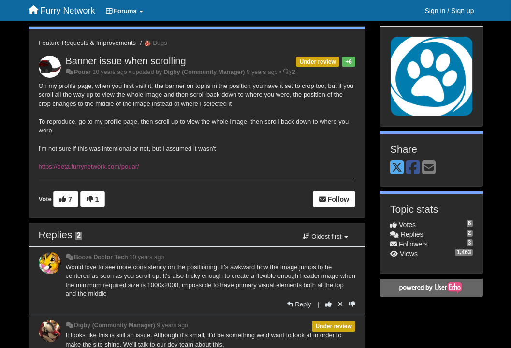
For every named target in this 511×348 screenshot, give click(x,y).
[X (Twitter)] (397, 168)
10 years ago (147, 257)
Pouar (82, 72)
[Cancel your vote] (340, 304)
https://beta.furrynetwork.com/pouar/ (89, 166)
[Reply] (299, 304)
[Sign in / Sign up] (449, 10)
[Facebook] (413, 168)
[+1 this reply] (328, 304)
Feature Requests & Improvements (87, 42)
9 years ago (172, 325)
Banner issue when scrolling (126, 61)
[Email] (429, 168)
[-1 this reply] (352, 304)
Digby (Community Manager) (204, 72)
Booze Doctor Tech (101, 257)
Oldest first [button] (325, 236)
